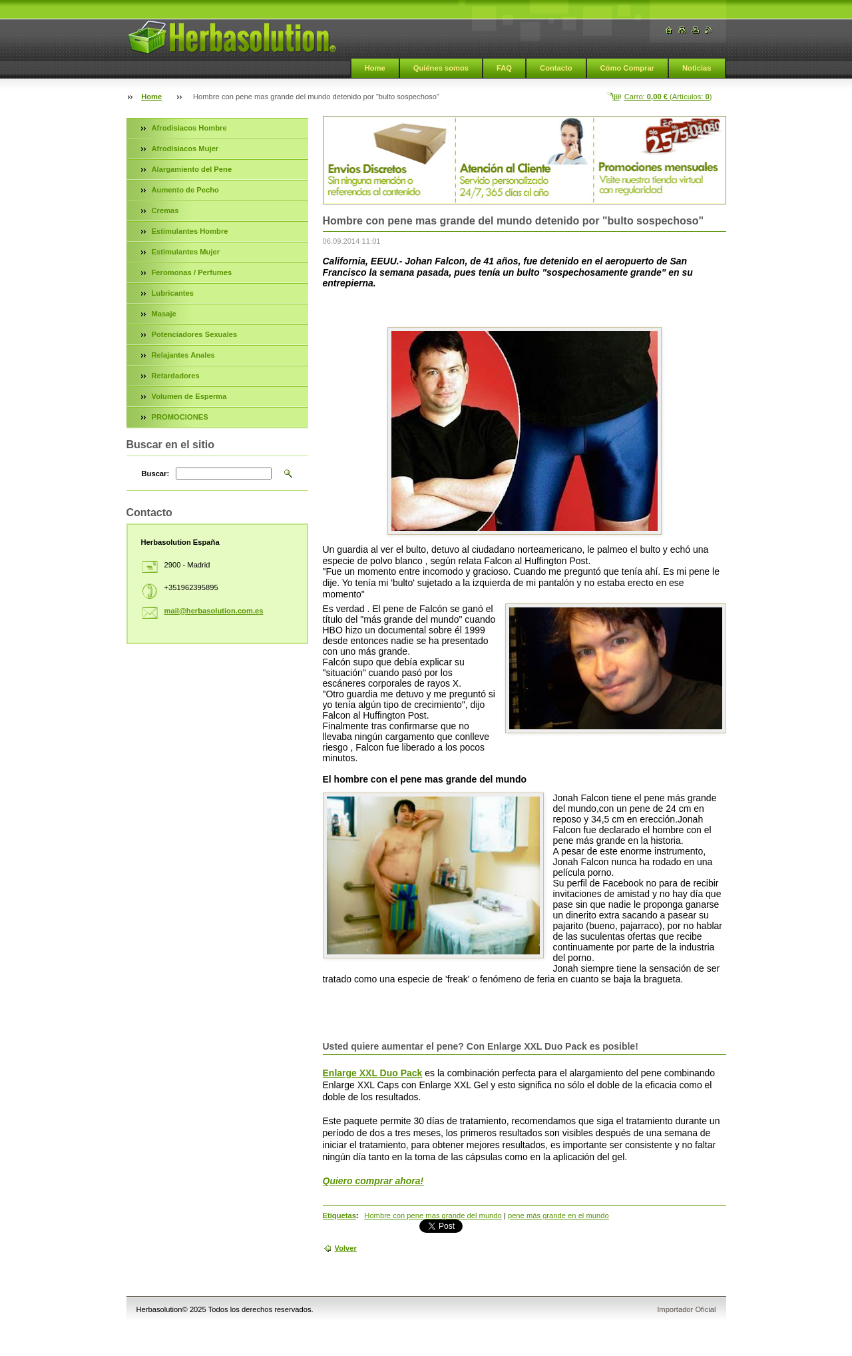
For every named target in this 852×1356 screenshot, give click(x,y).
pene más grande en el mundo (558, 1215)
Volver (346, 1248)
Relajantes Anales (183, 355)
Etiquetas (339, 1215)
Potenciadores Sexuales (195, 334)
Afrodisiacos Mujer (185, 149)
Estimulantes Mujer (186, 252)
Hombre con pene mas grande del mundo (432, 1215)
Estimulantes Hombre (190, 231)
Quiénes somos (441, 68)
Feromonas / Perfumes (192, 272)
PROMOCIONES (180, 417)
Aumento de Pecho (185, 190)
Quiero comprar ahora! (373, 1181)
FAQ (504, 68)
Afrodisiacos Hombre (189, 128)
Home (375, 68)
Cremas (165, 210)
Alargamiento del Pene (192, 169)
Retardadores (176, 376)
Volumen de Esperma (189, 396)
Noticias (697, 68)
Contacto (556, 68)
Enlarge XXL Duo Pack (373, 1073)
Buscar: (156, 474)
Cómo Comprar (627, 68)
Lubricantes (173, 293)
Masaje (164, 314)
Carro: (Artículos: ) (668, 97)
